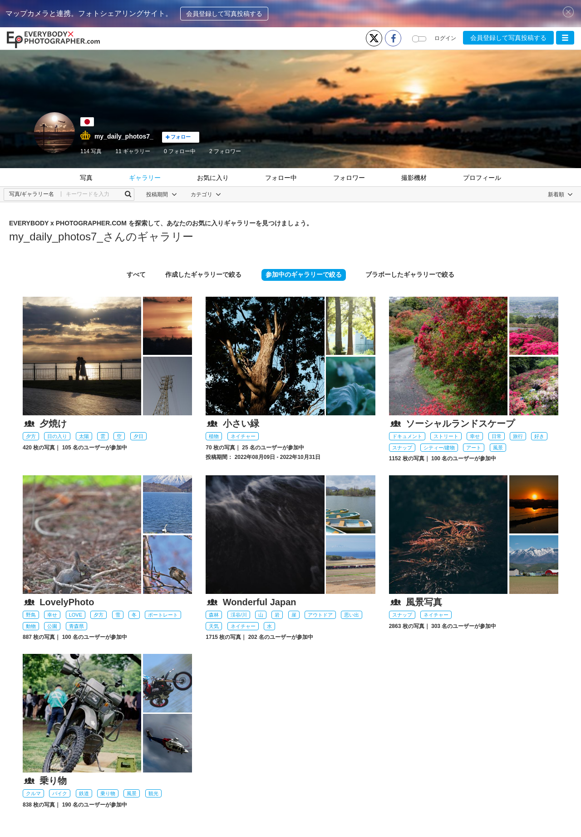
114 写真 (91, 151)
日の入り (57, 436)
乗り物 (107, 793)
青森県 (76, 626)
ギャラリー (145, 177)
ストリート (445, 436)
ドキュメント (407, 436)
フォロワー (225, 151)
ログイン (445, 38)
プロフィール (482, 177)
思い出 (351, 615)
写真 (86, 177)
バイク (59, 793)
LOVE (75, 615)
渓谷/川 (239, 615)
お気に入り (213, 177)
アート (473, 447)
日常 (497, 436)
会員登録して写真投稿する (224, 13)
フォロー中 (180, 151)
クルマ (33, 793)
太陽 (84, 436)
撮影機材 (414, 177)
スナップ (402, 447)
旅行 (518, 436)
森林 (214, 615)
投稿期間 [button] (161, 194)
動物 (31, 626)
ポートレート (163, 615)
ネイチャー (243, 436)
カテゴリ (206, 194)
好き (539, 436)
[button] (565, 38)
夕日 (138, 436)
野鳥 (31, 615)
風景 (498, 447)
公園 (52, 626)
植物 (214, 436)
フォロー (178, 137)
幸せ (475, 436)
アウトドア (320, 615)
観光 (153, 793)
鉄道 (84, 793)
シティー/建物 (439, 447)
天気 (214, 626)
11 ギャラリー (132, 151)
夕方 (31, 436)
